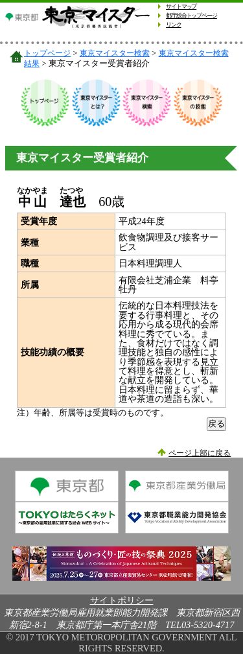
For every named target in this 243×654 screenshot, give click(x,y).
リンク (173, 24)
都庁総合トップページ (191, 15)
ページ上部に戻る (199, 453)
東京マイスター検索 (115, 53)
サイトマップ (181, 6)
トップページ (47, 53)
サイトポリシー (122, 600)
